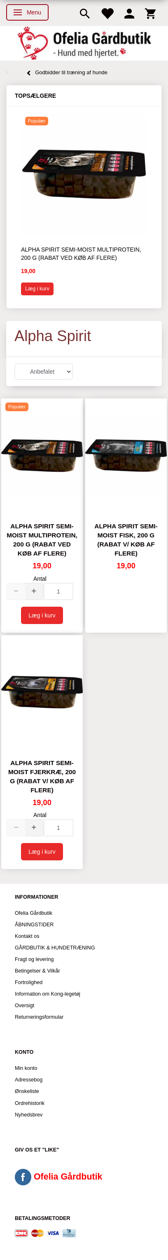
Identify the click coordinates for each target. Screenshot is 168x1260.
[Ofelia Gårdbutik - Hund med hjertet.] (84, 43)
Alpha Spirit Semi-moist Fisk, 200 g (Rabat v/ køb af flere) (125, 540)
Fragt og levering (34, 959)
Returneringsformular (39, 1017)
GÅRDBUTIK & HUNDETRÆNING (55, 948)
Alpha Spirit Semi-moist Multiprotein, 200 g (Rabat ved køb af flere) (81, 253)
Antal (40, 578)
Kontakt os (27, 936)
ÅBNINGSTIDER (34, 925)
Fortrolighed (28, 982)
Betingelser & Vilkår (37, 971)
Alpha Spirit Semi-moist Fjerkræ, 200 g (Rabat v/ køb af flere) (42, 776)
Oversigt (24, 1005)
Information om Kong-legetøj (47, 994)
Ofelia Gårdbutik (33, 913)
